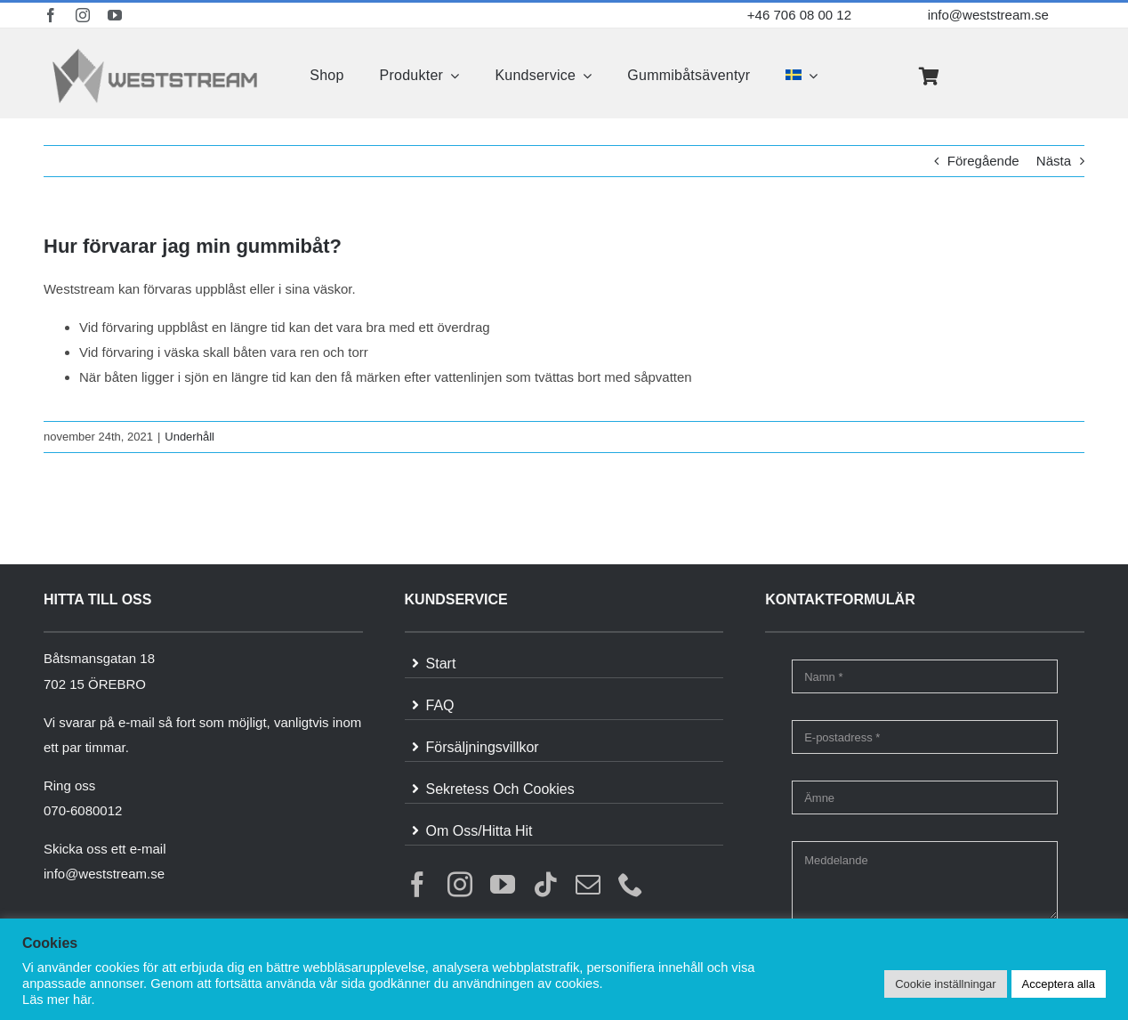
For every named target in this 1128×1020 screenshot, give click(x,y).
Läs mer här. (58, 999)
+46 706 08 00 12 (799, 14)
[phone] (630, 884)
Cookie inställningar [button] (945, 984)
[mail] (588, 884)
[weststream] (155, 53)
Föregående (983, 160)
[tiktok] (545, 884)
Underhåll (189, 436)
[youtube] (115, 15)
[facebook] (51, 15)
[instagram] (83, 15)
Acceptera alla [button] (1058, 984)
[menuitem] (802, 75)
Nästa (1053, 160)
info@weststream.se (988, 14)
